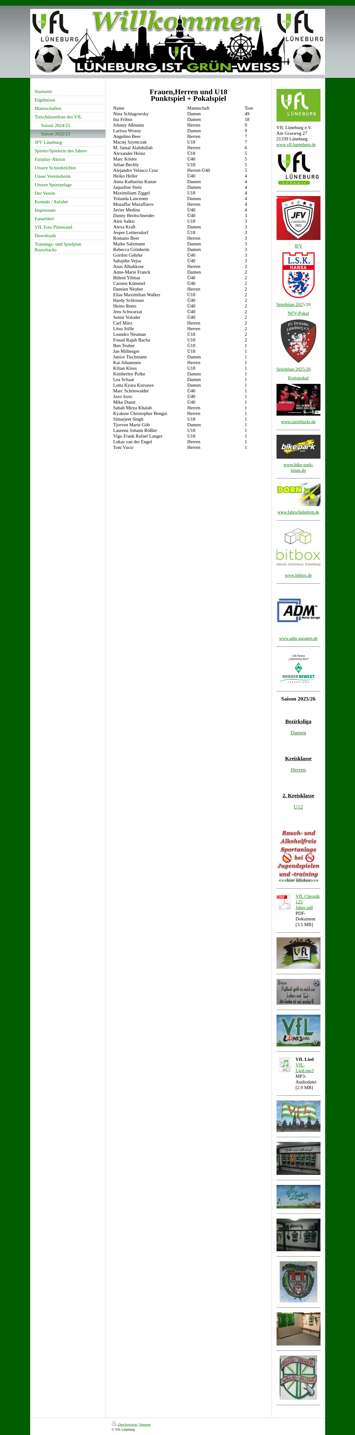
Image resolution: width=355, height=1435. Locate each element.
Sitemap (145, 1424)
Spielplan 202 (290, 369)
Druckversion (125, 1424)
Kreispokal (298, 377)
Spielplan (290, 304)
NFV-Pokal (298, 313)
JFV (298, 245)
